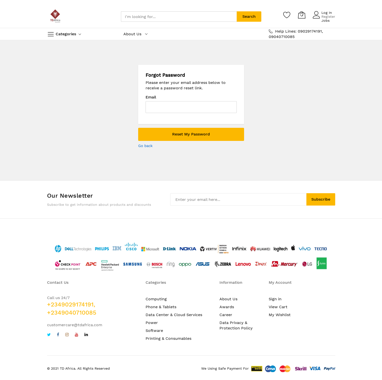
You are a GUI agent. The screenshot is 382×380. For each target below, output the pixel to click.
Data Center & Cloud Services (174, 314)
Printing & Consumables (168, 338)
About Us (228, 299)
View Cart (278, 306)
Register (328, 17)
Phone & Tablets (161, 306)
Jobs (325, 20)
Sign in (275, 299)
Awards (226, 306)
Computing (156, 299)
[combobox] (179, 16)
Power (152, 322)
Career (225, 314)
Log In (326, 13)
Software (154, 330)
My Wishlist (280, 314)
